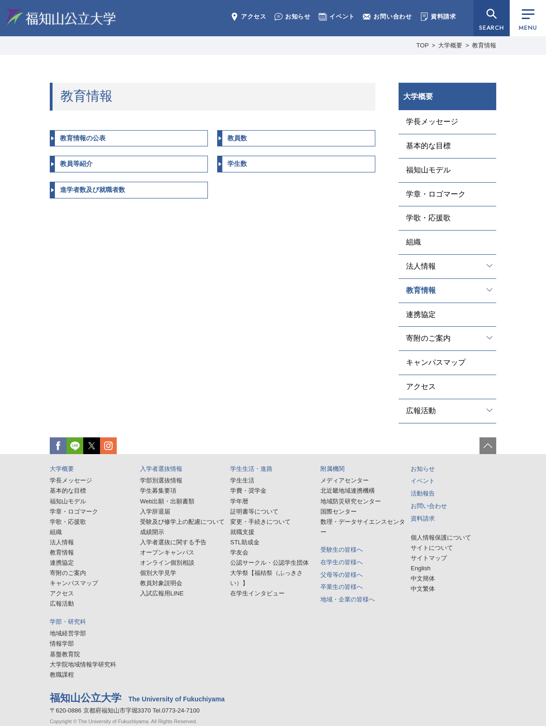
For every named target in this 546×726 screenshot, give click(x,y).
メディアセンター (344, 480)
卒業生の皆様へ (341, 586)
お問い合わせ (387, 17)
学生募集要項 (158, 490)
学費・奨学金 (248, 490)
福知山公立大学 (61, 17)
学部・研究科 (68, 621)
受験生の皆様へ (341, 549)
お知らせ (292, 17)
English (421, 568)
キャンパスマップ (436, 362)
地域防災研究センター (350, 501)
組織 (413, 242)
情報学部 (62, 643)
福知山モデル (428, 170)
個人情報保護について (441, 537)
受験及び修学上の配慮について (182, 521)
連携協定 (421, 314)
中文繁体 (423, 588)
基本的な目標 (428, 146)
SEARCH (491, 27)
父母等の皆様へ (341, 574)
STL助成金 (245, 542)
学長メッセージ (432, 121)
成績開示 (152, 531)
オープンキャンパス (167, 552)
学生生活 (242, 480)
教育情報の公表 (83, 138)
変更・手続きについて (260, 521)
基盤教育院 (65, 654)
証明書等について (254, 511)
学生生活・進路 (251, 468)
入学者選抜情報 (161, 468)
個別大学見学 (158, 572)
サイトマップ (429, 557)
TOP (422, 45)
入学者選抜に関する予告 (173, 542)
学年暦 (239, 501)
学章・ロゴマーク (436, 194)
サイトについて (432, 547)
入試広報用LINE (162, 593)
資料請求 (438, 17)
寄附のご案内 (428, 338)
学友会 (239, 552)
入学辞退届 (155, 511)
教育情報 (421, 290)
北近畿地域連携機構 (347, 490)
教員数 (237, 138)
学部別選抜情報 (161, 480)
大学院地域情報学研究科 (83, 664)
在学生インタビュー (257, 593)
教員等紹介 (76, 163)
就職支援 (242, 531)
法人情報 (421, 266)
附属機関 (332, 468)
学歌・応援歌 (428, 218)
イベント (337, 17)
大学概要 (450, 45)
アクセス (248, 17)
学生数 (237, 163)
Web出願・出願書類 (167, 501)
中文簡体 (423, 578)
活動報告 (423, 493)
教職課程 (62, 674)
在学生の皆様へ (341, 562)
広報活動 (421, 411)
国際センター (338, 511)
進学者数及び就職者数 (92, 189)
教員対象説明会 (161, 583)
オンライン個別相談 (167, 562)
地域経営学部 (68, 633)
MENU (528, 20)
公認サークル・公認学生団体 (269, 562)
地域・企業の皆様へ (347, 599)
